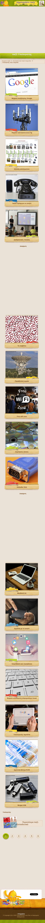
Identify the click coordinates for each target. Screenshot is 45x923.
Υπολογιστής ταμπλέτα (22, 734)
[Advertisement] (22, 29)
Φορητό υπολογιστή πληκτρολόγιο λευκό (22, 698)
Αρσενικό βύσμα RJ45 (22, 770)
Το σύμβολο (22, 346)
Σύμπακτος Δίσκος (22, 452)
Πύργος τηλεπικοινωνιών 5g (22, 133)
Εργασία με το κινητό (21, 628)
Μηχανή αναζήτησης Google (22, 98)
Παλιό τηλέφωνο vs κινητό (21, 203)
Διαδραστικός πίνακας (22, 240)
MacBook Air (21, 593)
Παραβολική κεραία (22, 381)
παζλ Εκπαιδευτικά (27, 823)
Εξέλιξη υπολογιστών (21, 169)
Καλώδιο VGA (22, 487)
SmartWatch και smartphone (22, 664)
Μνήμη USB (22, 805)
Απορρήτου (21, 914)
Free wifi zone (22, 416)
